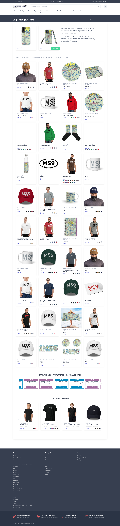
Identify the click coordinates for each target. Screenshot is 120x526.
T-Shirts (15, 501)
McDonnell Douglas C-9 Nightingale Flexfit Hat (92, 425)
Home (16, 11)
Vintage (22, 11)
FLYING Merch (59, 12)
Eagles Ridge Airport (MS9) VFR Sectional (70, 84)
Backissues (15, 456)
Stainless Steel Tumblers (19, 495)
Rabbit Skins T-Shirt (24, 423)
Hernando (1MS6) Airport (22, 83)
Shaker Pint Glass (17, 491)
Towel (64, 332)
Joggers (15, 472)
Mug (41, 115)
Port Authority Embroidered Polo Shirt (47, 210)
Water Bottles (16, 507)
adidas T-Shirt (67, 423)
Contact (79, 462)
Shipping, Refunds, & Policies (84, 458)
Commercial (67, 11)
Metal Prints (16, 474)
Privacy (79, 460)
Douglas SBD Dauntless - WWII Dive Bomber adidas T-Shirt (72, 425)
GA (53, 11)
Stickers (15, 497)
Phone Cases (16, 482)
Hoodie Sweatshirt (68, 115)
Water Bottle (20, 178)
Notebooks (15, 480)
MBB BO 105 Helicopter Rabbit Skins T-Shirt (28, 425)
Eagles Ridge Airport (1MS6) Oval (47, 175)
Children (15, 462)
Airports (82, 11)
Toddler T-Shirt (21, 115)
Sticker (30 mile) (67, 86)
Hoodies (15, 470)
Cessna (75, 11)
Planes (29, 11)
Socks (64, 147)
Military (48, 11)
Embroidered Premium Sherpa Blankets (22, 464)
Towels (14, 503)
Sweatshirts (16, 499)
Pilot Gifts (41, 12)
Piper (35, 11)
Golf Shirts (15, 466)
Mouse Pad (88, 86)
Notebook (65, 241)
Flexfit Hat (88, 423)
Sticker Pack (66, 362)
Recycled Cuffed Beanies (19, 489)
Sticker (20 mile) (89, 116)
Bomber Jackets (17, 458)
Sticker (42, 176)
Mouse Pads (16, 476)
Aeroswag (31, 523)
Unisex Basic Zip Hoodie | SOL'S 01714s (22, 505)
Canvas (15, 460)
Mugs (14, 478)
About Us (79, 456)
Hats (14, 468)
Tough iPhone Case (44, 46)
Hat (18, 84)
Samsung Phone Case (22, 46)
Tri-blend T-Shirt (44, 84)
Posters (15, 486)
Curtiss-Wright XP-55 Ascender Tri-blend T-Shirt (49, 425)
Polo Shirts (15, 484)
